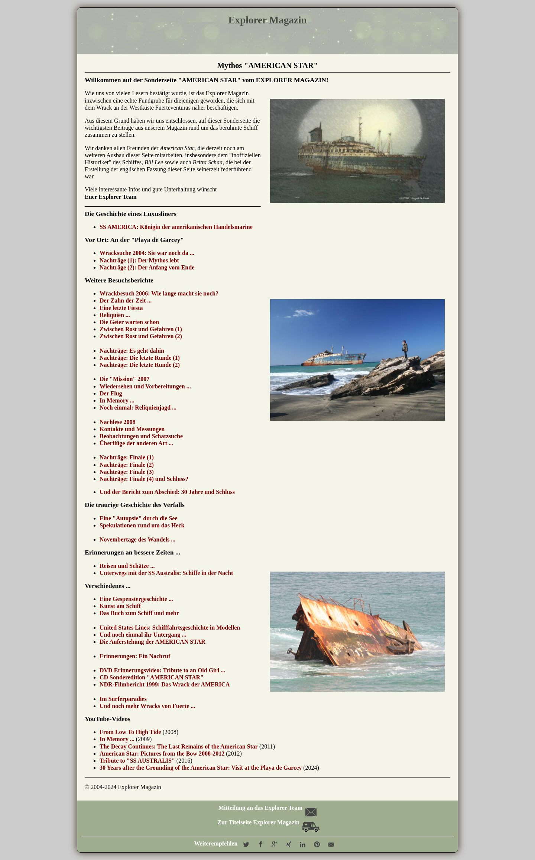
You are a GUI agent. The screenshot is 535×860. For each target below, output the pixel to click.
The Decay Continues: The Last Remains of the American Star (179, 746)
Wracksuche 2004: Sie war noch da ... (147, 253)
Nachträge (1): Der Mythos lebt (139, 260)
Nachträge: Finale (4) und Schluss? (144, 479)
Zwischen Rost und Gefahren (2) (141, 336)
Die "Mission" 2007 (124, 379)
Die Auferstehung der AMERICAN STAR (152, 641)
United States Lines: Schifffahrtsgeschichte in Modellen (170, 627)
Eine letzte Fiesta (121, 308)
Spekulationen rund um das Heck (143, 525)
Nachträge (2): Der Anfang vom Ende (147, 267)
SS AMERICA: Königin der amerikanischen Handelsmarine (176, 227)
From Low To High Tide (130, 732)
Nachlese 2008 (117, 422)
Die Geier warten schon (129, 322)
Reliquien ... (115, 315)
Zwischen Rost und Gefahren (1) (141, 329)
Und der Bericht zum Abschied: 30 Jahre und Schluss (167, 492)
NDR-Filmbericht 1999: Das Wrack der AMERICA (165, 684)
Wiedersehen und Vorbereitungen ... (145, 386)
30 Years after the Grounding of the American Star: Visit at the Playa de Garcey (201, 767)
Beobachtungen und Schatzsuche (141, 436)
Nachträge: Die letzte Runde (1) (140, 358)
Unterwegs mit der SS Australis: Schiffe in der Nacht (166, 573)
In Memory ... (117, 400)
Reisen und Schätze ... (127, 566)
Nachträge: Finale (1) (127, 457)
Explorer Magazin (267, 20)
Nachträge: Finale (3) (127, 472)
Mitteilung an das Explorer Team (267, 808)
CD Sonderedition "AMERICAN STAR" (152, 677)
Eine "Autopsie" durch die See (139, 518)
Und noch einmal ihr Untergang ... (143, 634)
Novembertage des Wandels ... (137, 539)
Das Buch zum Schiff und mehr (139, 613)
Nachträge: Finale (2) (127, 465)
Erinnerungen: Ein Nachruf (135, 656)
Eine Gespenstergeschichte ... (136, 599)
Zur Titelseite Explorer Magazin (268, 822)
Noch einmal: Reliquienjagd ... (138, 407)
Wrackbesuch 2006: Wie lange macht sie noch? (159, 293)
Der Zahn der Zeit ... (126, 300)
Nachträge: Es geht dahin (132, 350)
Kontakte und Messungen (132, 429)
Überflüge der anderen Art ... (136, 443)
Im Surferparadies (123, 699)
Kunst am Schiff (120, 606)
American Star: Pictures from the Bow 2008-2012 (162, 753)
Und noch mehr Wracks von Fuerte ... (147, 706)
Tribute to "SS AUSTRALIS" (137, 760)
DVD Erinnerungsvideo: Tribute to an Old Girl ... (162, 670)
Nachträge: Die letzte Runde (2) (140, 365)
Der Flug (111, 393)
